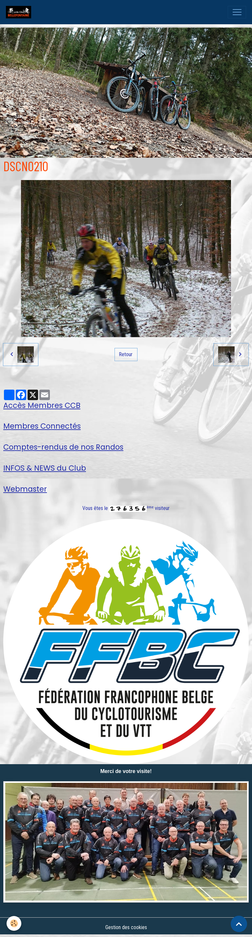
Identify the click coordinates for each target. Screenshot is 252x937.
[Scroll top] (239, 924)
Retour (126, 354)
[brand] (20, 12)
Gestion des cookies (126, 927)
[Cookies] (14, 923)
